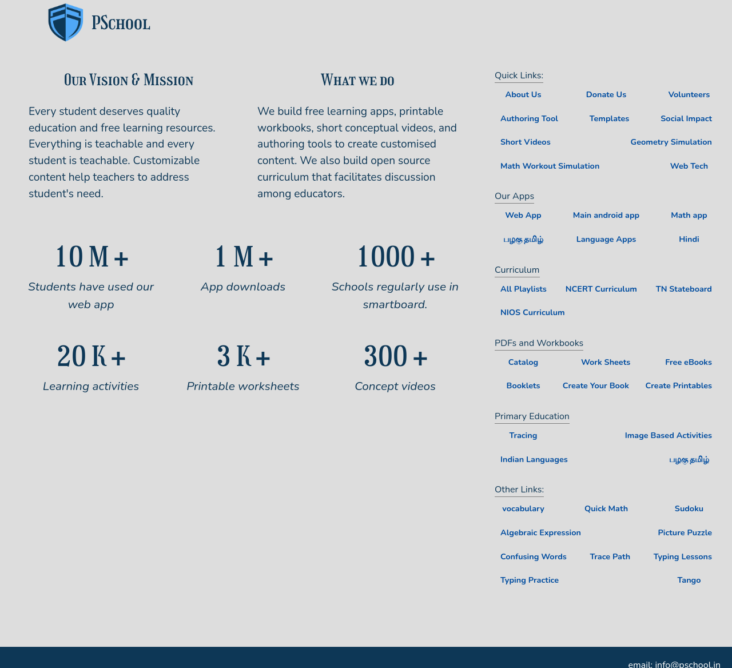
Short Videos (525, 142)
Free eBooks (688, 362)
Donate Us (606, 94)
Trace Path (610, 556)
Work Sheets (605, 362)
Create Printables (679, 385)
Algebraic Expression (540, 532)
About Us (523, 94)
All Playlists (523, 289)
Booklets (523, 385)
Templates (610, 118)
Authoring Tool (529, 118)
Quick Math (606, 508)
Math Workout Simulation (549, 166)
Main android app (606, 215)
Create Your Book (596, 385)
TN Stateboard (684, 289)
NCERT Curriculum (601, 289)
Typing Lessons (683, 556)
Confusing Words (533, 556)
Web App (523, 215)
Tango (689, 580)
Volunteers (689, 94)
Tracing (524, 435)
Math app (689, 215)
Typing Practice (529, 580)
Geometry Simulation (671, 142)
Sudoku (689, 508)
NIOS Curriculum (532, 312)
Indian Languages (534, 459)
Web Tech (689, 166)
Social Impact (686, 118)
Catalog (523, 362)
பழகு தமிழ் (523, 239)
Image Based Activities (668, 435)
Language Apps (606, 239)
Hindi (689, 239)
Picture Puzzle (685, 532)
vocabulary (523, 508)
